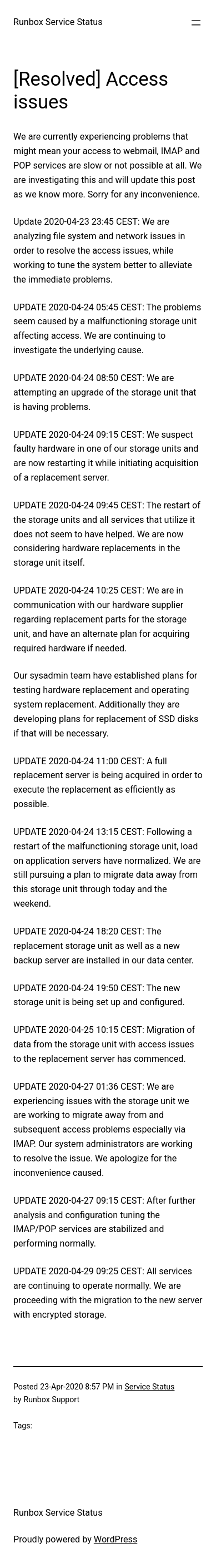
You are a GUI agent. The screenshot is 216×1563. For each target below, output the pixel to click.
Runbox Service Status (58, 22)
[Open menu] (196, 22)
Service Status (149, 1386)
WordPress (115, 1539)
